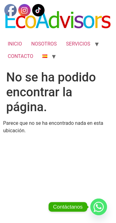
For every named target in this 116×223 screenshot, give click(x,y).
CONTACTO (20, 56)
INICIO (15, 44)
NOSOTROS (44, 44)
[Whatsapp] (98, 207)
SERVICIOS (78, 44)
